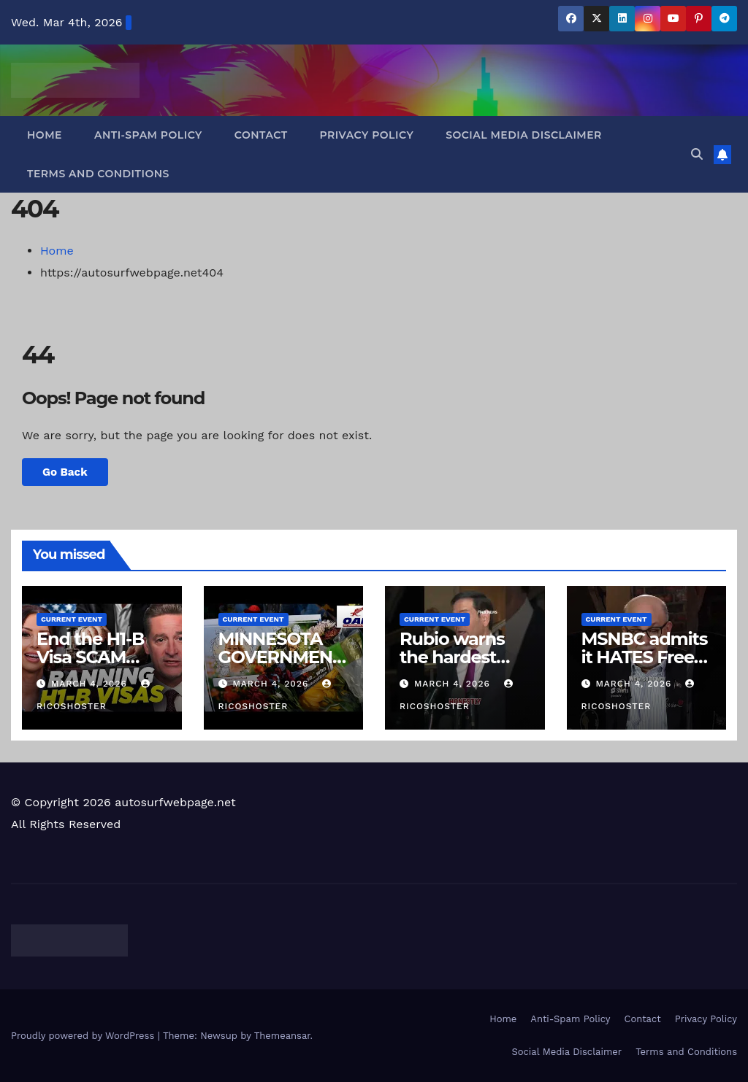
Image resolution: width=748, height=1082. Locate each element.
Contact (261, 135)
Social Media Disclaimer (524, 135)
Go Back (65, 472)
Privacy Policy (367, 135)
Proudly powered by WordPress (84, 1035)
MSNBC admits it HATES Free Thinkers (644, 657)
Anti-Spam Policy (148, 135)
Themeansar (282, 1035)
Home (44, 135)
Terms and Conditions (98, 173)
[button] (697, 154)
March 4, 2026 (91, 684)
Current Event (71, 619)
